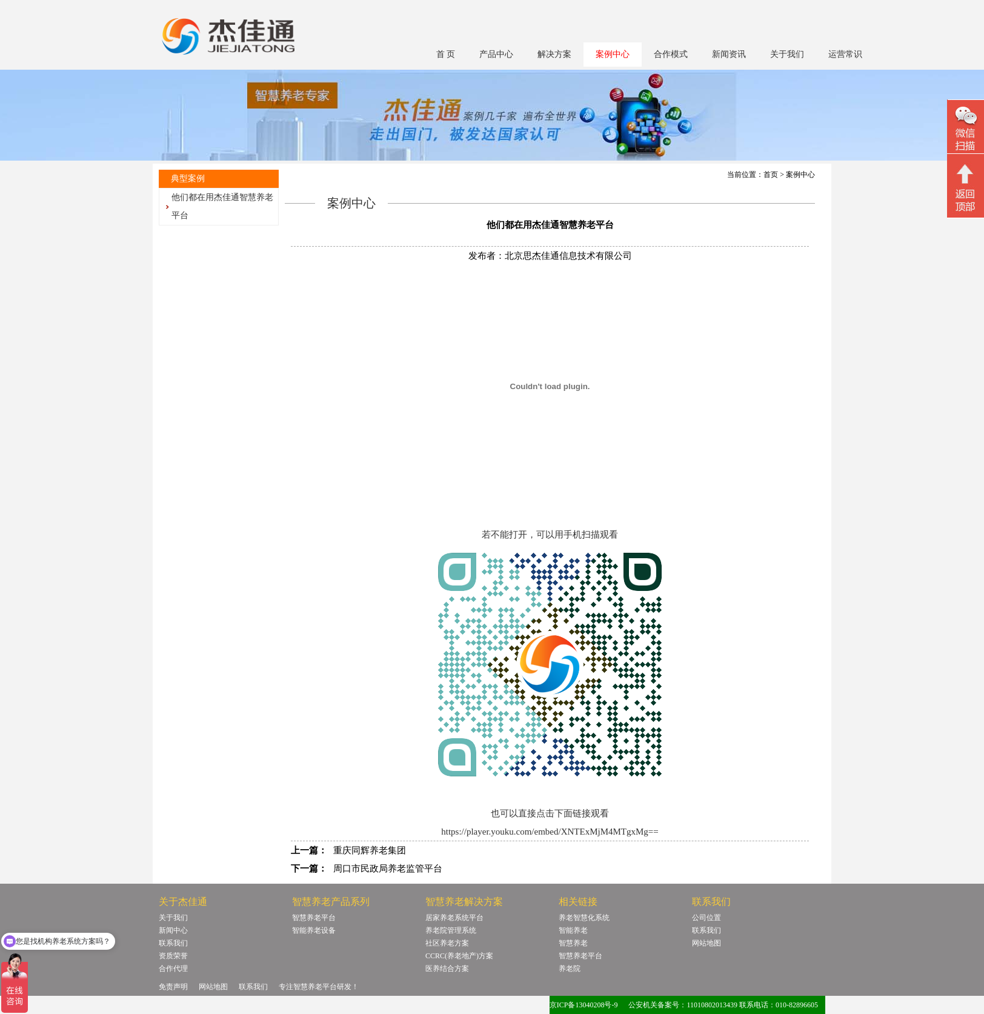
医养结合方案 (447, 968)
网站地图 (706, 943)
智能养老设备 (314, 930)
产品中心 (496, 54)
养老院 (569, 968)
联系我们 (173, 943)
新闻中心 (173, 930)
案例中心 (613, 54)
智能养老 (573, 930)
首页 (770, 174)
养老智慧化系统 (584, 917)
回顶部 (965, 187)
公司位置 (706, 917)
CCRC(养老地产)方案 (459, 956)
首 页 (446, 54)
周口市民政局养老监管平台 (387, 868)
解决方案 (554, 54)
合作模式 (671, 54)
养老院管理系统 (450, 930)
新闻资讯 (729, 54)
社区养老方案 (447, 943)
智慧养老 (573, 943)
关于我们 (787, 54)
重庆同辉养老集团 (369, 850)
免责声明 (173, 986)
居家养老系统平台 (454, 917)
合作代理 (173, 968)
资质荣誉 (173, 956)
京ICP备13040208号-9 (584, 1005)
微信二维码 (965, 128)
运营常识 (845, 54)
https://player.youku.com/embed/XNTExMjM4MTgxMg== (550, 831)
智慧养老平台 (314, 917)
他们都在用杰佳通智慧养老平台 (222, 206)
